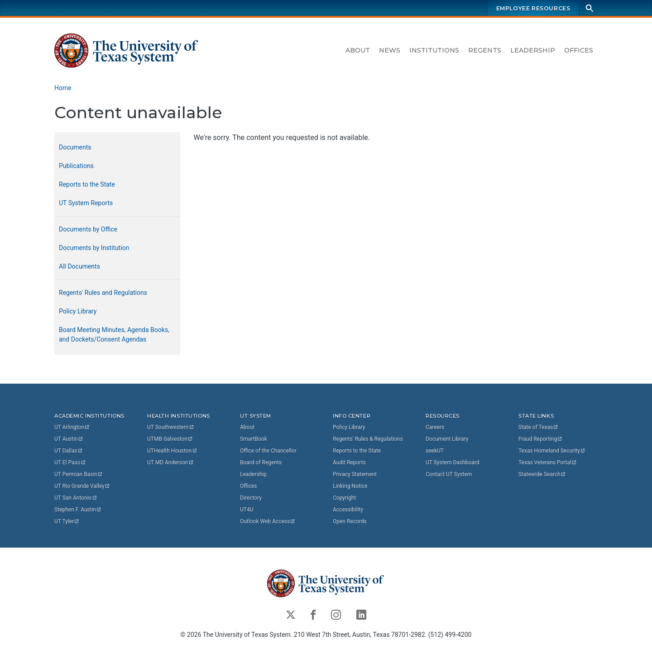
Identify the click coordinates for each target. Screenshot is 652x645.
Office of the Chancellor (268, 451)
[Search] (589, 8)
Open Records (350, 521)
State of (538, 427)
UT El (70, 462)
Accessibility (348, 509)
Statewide (542, 474)
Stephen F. (78, 509)
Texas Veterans (547, 462)
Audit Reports (349, 462)
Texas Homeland (551, 451)
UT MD (170, 462)
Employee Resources (533, 8)
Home (63, 87)
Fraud (540, 439)
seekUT (435, 451)
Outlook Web (268, 521)
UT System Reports (86, 203)
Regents (484, 50)
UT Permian (78, 474)
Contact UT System (449, 474)
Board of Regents (261, 462)
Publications (76, 165)
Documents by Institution (94, 247)
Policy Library (77, 311)
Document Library (447, 439)
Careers (435, 427)
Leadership (532, 50)
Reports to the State (87, 184)
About (357, 50)
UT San (75, 498)
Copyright (344, 498)
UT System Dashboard (452, 462)
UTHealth (172, 451)
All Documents (79, 266)
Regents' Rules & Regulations (368, 439)
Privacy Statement (355, 474)
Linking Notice (350, 486)
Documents (75, 147)
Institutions (434, 50)
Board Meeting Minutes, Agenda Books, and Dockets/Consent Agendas (114, 334)
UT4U (246, 509)
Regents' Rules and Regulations (103, 292)
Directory (251, 498)
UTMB (170, 439)
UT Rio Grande (82, 486)
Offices (578, 50)
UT (72, 427)
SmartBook (253, 439)
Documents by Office (88, 229)
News (389, 50)
